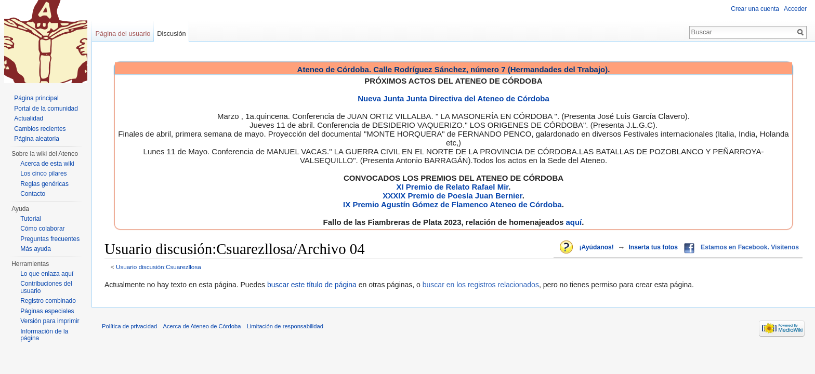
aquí (574, 222)
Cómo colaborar (42, 228)
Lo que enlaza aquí (46, 273)
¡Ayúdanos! (596, 247)
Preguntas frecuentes (50, 239)
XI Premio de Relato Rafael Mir (452, 186)
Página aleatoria (36, 138)
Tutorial (30, 218)
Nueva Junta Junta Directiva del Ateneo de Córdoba (453, 98)
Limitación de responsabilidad (285, 326)
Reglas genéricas (44, 184)
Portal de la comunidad (46, 108)
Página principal (36, 98)
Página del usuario (122, 33)
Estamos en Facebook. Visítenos (750, 247)
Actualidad (28, 118)
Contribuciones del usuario (46, 287)
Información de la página (44, 335)
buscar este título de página (312, 284)
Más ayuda (35, 248)
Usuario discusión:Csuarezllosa (158, 266)
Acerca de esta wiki (47, 163)
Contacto (32, 193)
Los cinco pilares (43, 173)
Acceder (795, 8)
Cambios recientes (39, 128)
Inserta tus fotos (653, 247)
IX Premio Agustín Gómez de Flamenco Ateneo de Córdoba (452, 204)
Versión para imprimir (49, 321)
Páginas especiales (47, 311)
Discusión (171, 33)
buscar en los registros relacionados (481, 284)
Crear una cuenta (755, 8)
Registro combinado (48, 300)
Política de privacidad (129, 326)
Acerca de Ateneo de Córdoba (202, 326)
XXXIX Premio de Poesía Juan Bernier (452, 195)
